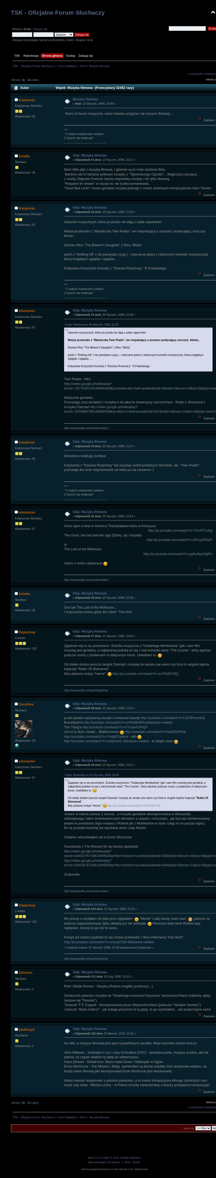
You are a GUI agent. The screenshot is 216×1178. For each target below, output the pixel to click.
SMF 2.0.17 (95, 1157)
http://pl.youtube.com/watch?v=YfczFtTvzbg (180, 530)
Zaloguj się (40, 29)
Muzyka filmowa (85, 99)
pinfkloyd (26, 1030)
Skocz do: (189, 1128)
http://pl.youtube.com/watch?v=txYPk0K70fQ (145, 674)
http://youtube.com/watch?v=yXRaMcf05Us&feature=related (128, 722)
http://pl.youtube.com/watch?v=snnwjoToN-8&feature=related (109, 942)
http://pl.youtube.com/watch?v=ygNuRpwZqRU (178, 554)
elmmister (27, 311)
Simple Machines (130, 1157)
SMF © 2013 (111, 1157)
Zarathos (26, 704)
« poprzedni (195, 73)
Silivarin (25, 973)
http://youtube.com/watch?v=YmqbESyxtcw (96, 736)
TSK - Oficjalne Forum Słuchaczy (58, 12)
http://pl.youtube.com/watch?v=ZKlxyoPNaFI (180, 540)
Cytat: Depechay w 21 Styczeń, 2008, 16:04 (92, 775)
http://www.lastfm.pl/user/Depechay (86, 690)
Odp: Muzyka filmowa (90, 155)
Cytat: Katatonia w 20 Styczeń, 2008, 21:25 (92, 324)
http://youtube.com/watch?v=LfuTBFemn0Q (173, 718)
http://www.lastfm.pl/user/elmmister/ (86, 428)
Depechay (27, 632)
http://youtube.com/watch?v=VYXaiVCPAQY (115, 727)
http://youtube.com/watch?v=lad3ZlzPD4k (155, 732)
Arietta (24, 156)
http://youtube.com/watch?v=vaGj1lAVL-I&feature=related (106, 741)
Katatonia (27, 100)
